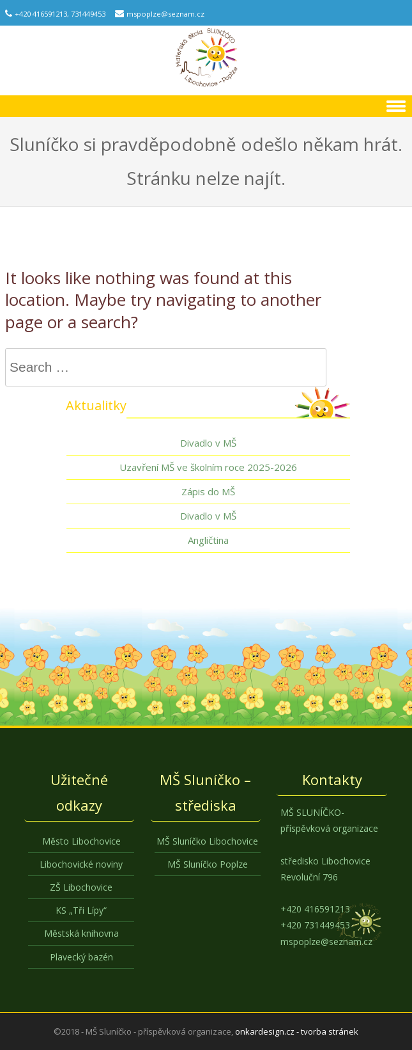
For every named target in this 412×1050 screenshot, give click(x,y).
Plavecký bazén (81, 957)
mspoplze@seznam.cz (165, 14)
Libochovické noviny (81, 864)
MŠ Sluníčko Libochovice (207, 841)
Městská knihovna (81, 933)
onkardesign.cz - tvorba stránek (296, 1031)
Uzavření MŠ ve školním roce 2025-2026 (208, 467)
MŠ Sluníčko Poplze (207, 864)
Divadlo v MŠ (208, 442)
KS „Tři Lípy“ (81, 910)
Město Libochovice (81, 841)
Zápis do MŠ (208, 491)
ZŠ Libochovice (81, 887)
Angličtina (208, 540)
